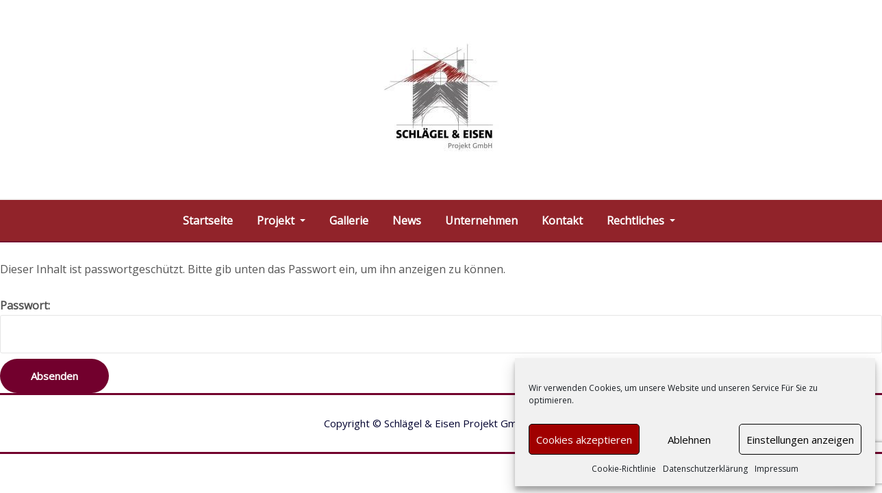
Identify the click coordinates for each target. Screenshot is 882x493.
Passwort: (441, 325)
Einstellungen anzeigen (800, 439)
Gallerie (348, 220)
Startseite (208, 220)
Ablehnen (689, 439)
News (406, 220)
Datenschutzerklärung (705, 469)
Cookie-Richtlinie (624, 469)
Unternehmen (481, 220)
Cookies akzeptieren (584, 439)
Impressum (776, 469)
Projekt (281, 220)
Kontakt (562, 220)
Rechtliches (641, 220)
